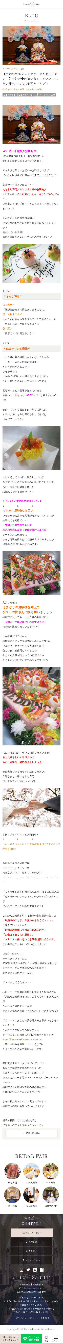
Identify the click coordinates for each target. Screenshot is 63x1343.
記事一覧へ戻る (33, 1133)
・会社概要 (44, 1317)
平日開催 (50, 1182)
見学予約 (33, 1241)
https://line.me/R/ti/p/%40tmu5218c (22, 1039)
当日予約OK (51, 1206)
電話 (46, 1341)
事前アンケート (32, 1260)
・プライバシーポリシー (25, 1317)
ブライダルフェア (34, 1232)
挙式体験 (12, 1206)
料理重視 (12, 1182)
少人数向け (31, 1206)
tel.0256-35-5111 (31, 1278)
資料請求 (33, 1251)
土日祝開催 (31, 1182)
